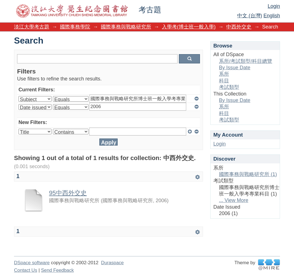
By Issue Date (234, 67)
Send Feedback (57, 270)
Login (274, 6)
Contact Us (25, 270)
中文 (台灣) (249, 15)
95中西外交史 (68, 192)
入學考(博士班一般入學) (189, 27)
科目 (224, 81)
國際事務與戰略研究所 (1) (248, 174)
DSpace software (32, 262)
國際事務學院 (75, 27)
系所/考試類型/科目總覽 (245, 61)
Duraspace (112, 262)
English (271, 15)
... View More (233, 200)
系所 (224, 74)
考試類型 (229, 87)
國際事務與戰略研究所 (126, 27)
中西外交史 (238, 27)
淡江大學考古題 (31, 27)
